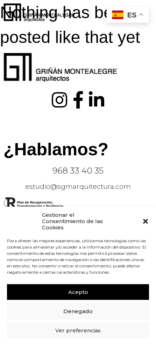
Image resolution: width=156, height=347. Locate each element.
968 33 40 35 (78, 170)
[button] (145, 221)
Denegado (78, 311)
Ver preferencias (78, 330)
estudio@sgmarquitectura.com (78, 187)
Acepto (78, 292)
